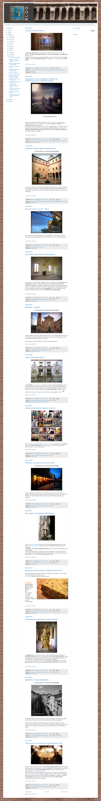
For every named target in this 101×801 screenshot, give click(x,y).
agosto (10, 43)
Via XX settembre (58, 735)
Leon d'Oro (38, 505)
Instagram (37, 123)
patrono (42, 562)
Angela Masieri (34, 299)
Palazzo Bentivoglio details (34, 357)
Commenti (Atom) (33, 794)
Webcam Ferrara (45, 24)
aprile (10, 50)
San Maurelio (51, 562)
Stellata (58, 140)
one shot (39, 246)
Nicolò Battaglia (46, 201)
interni (54, 299)
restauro (42, 672)
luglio (10, 45)
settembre (11, 41)
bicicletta (33, 455)
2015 (9, 32)
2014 (30, 140)
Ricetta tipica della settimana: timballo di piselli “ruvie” (43, 570)
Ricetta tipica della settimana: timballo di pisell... (14, 86)
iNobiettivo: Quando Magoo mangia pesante (40, 148)
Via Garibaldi (53, 400)
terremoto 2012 (63, 140)
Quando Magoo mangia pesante (55, 201)
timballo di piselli (57, 611)
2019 (9, 30)
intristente (38, 349)
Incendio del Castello (47, 786)
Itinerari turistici (72, 24)
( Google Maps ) (36, 385)
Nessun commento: (44, 68)
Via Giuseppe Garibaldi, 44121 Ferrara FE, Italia (39, 401)
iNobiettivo (40, 201)
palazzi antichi (39, 400)
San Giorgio (33, 554)
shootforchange (54, 140)
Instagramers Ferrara (51, 122)
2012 (9, 101)
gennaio (10, 56)
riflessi (43, 246)
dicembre (11, 36)
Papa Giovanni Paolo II (33, 545)
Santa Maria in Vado (62, 662)
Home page (7, 24)
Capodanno (34, 786)
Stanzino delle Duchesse (30, 71)
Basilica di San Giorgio (31, 544)
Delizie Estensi (19, 24)
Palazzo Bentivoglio (46, 400)
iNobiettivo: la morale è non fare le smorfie (39, 463)
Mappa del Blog (27, 24)
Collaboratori (90, 24)
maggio (10, 48)
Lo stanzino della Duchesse (34, 31)
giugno (10, 46)
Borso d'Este (34, 400)
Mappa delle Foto (36, 24)
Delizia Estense (50, 299)
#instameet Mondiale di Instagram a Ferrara (40, 408)
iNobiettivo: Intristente (32, 307)
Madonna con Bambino (36, 672)
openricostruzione (47, 140)
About (13, 24)
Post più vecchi (64, 791)
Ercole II (30, 55)
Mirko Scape (54, 786)
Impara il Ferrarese (81, 24)
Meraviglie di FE (63, 24)
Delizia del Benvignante (42, 299)
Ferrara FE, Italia (33, 72)
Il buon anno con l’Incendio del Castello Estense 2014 (43, 743)
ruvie (52, 611)
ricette (44, 611)
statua (55, 562)
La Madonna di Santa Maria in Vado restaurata (41, 619)
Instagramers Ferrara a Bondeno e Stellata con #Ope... (14, 60)
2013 (9, 99)
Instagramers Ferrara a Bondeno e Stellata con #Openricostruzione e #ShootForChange (41, 80)
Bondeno (33, 140)
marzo (10, 52)
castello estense (35, 201)
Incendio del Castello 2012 (38, 771)
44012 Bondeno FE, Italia (35, 142)
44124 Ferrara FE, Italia (34, 351)
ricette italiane (48, 611)
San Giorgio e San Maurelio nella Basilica (39, 513)
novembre (11, 37)
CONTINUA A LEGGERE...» (31, 64)
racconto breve (64, 201)
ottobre (10, 39)
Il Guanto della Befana (33, 735)
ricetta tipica (40, 611)
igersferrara (38, 455)
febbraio (11, 54)
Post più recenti (28, 791)
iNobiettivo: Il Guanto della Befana (37, 680)
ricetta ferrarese (35, 611)
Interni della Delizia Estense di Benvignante (40, 254)
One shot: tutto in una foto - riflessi (37, 209)
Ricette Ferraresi (54, 24)
